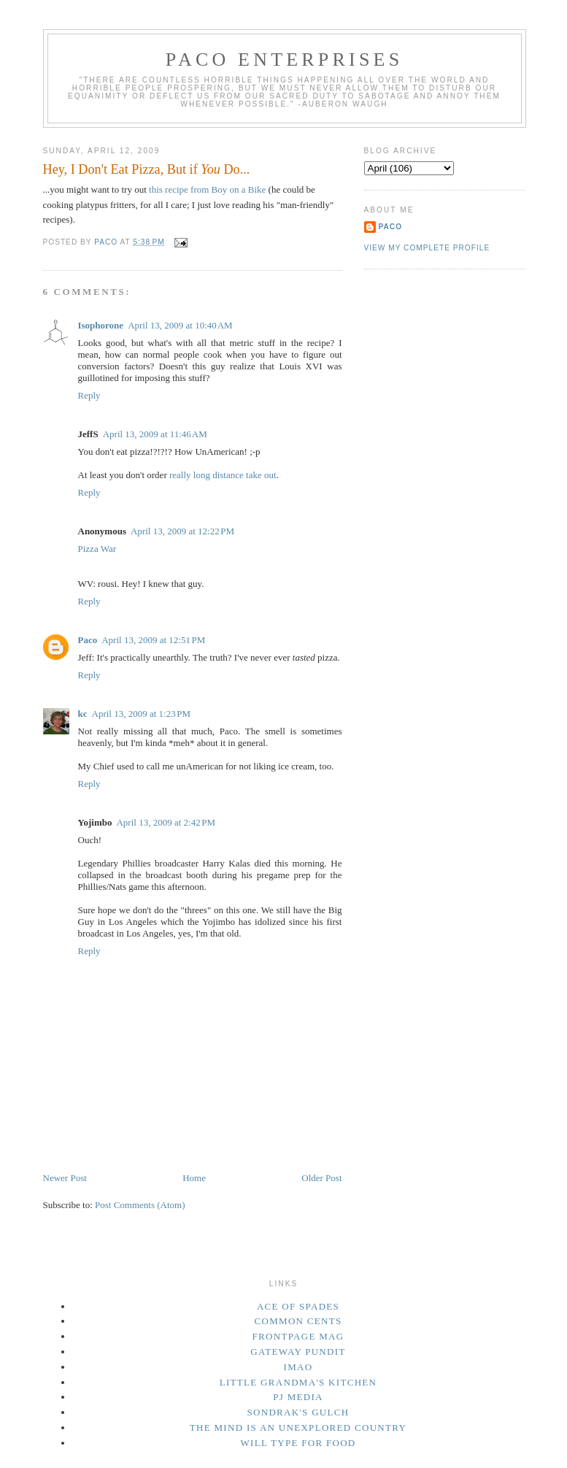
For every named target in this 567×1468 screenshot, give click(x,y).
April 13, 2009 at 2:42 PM (165, 822)
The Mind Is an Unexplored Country (298, 1427)
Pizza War (97, 548)
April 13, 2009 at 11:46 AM (155, 434)
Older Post (321, 1177)
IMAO (298, 1366)
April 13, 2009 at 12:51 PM (153, 639)
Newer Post (65, 1177)
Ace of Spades (298, 1306)
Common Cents (298, 1320)
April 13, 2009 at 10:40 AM (180, 325)
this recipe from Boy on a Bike (207, 189)
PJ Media (298, 1396)
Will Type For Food (297, 1442)
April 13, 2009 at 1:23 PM (141, 713)
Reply (89, 395)
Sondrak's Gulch (298, 1412)
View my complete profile (427, 248)
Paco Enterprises (285, 59)
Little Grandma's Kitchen (298, 1382)
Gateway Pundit (297, 1351)
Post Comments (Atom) (140, 1204)
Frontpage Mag (298, 1336)
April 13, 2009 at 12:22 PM (182, 531)
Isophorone (101, 325)
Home (194, 1177)
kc (83, 713)
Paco (88, 639)
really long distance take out (223, 474)
